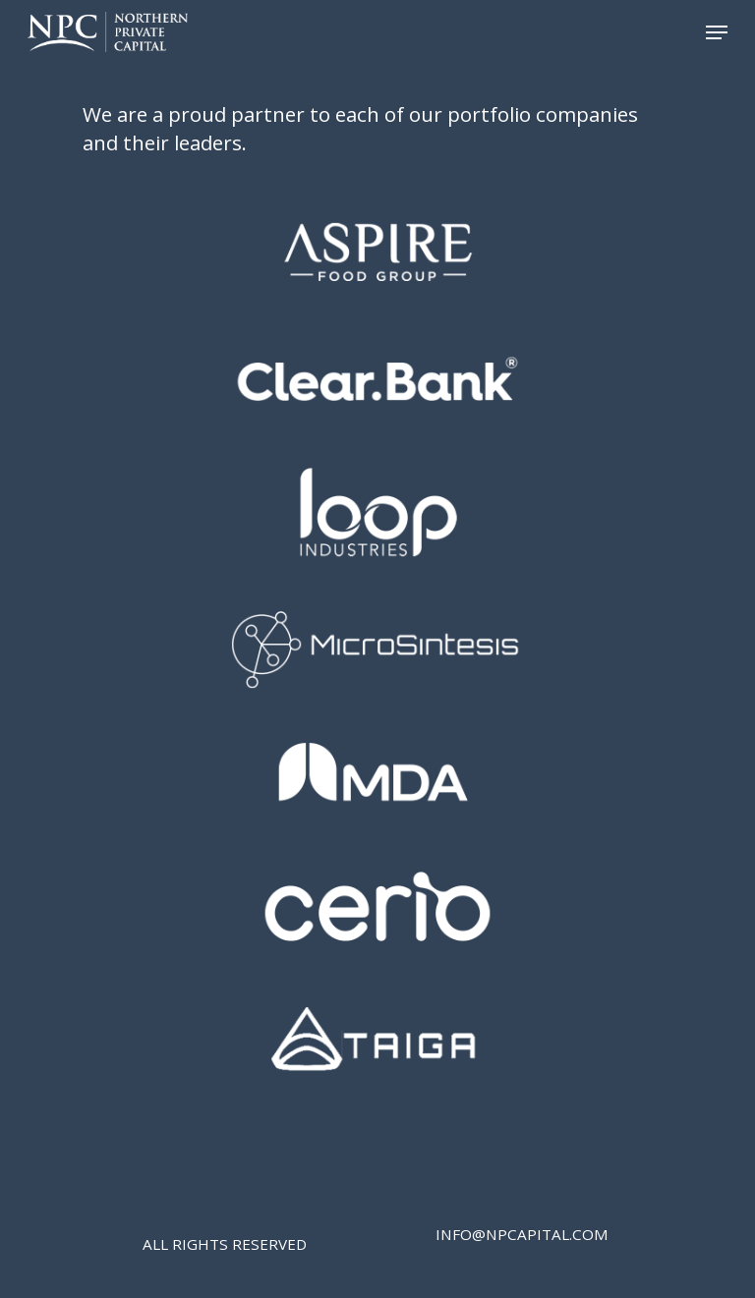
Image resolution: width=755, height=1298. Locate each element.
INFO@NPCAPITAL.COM (522, 1234)
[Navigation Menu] (716, 32)
